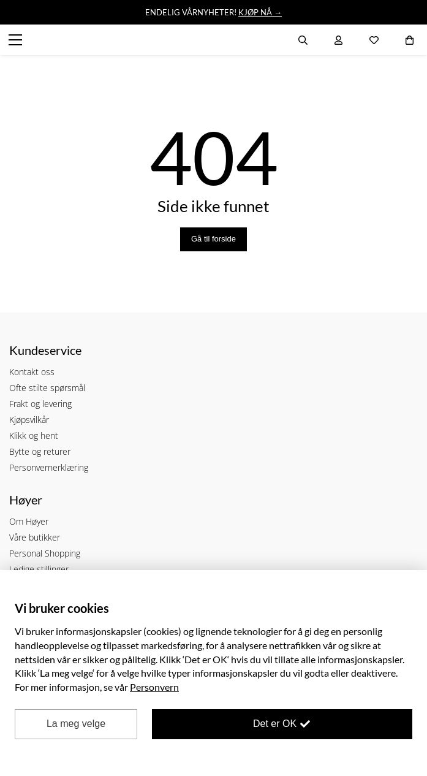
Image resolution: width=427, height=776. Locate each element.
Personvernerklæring (48, 467)
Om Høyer (28, 521)
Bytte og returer (39, 451)
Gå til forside (213, 238)
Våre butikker (34, 537)
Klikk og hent (33, 435)
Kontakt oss (32, 372)
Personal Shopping (44, 553)
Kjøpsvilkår (29, 419)
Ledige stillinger (39, 569)
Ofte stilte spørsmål (47, 388)
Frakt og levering (40, 403)
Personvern (154, 687)
